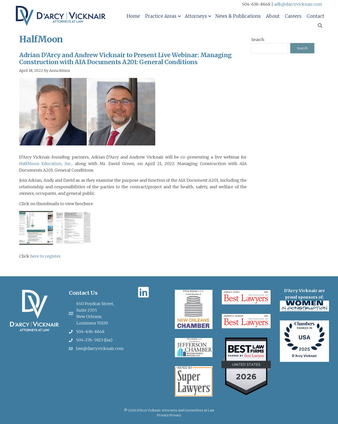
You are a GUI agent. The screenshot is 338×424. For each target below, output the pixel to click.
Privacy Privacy (169, 415)
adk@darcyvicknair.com (298, 4)
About (273, 16)
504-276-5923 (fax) (94, 339)
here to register (45, 255)
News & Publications (238, 16)
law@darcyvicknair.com (100, 348)
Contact (315, 16)
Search (257, 39)
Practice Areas (160, 16)
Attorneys (196, 16)
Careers (293, 16)
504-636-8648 (90, 331)
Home (133, 16)
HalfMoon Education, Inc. (45, 163)
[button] (179, 16)
